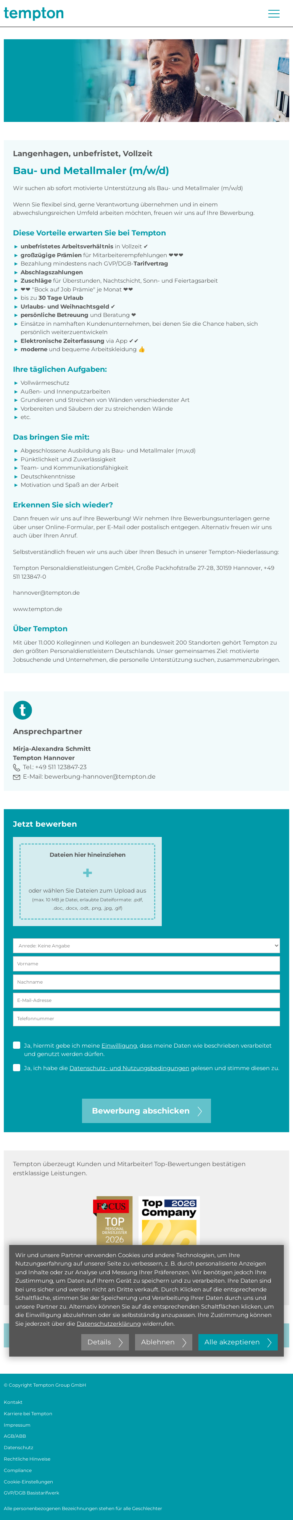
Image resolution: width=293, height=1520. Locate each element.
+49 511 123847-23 (61, 767)
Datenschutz (18, 1447)
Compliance (18, 1470)
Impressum (17, 1425)
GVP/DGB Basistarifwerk (31, 1493)
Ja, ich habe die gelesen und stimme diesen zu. (146, 1068)
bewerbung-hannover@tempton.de (100, 776)
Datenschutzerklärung (109, 1323)
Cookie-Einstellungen (28, 1482)
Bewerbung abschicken (147, 1111)
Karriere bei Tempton (28, 1413)
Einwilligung (119, 1045)
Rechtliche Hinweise (27, 1459)
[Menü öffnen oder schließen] (273, 13)
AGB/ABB (15, 1436)
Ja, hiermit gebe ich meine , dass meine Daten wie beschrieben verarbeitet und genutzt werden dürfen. (142, 1050)
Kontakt (13, 1402)
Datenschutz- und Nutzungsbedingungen (129, 1068)
